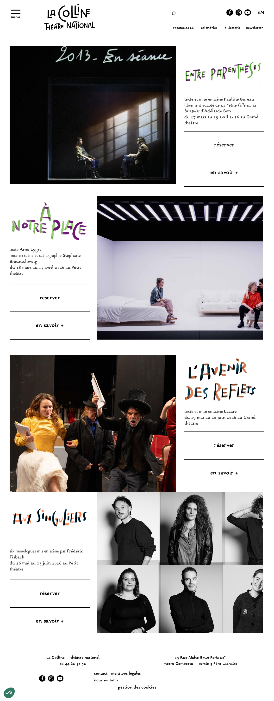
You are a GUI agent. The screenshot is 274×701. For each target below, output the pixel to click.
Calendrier (209, 28)
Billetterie (232, 28)
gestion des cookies (137, 687)
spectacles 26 (183, 28)
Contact (101, 673)
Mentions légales (126, 673)
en (261, 13)
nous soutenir (106, 680)
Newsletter (254, 28)
